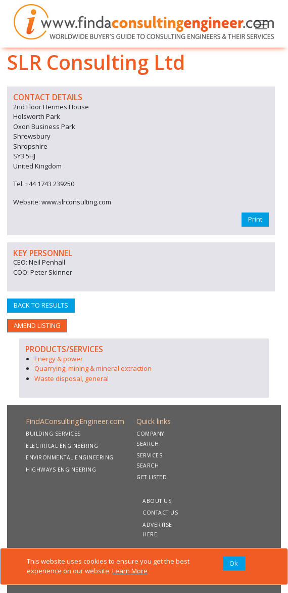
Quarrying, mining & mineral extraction (93, 368)
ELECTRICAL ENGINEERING (62, 445)
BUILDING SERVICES (53, 433)
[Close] (234, 564)
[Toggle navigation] (261, 23)
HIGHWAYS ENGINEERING (61, 469)
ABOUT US (156, 500)
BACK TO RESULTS (41, 305)
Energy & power (58, 358)
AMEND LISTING (37, 325)
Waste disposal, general (71, 378)
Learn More (130, 570)
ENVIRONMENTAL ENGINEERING (70, 457)
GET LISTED (151, 477)
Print (255, 219)
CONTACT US (160, 512)
